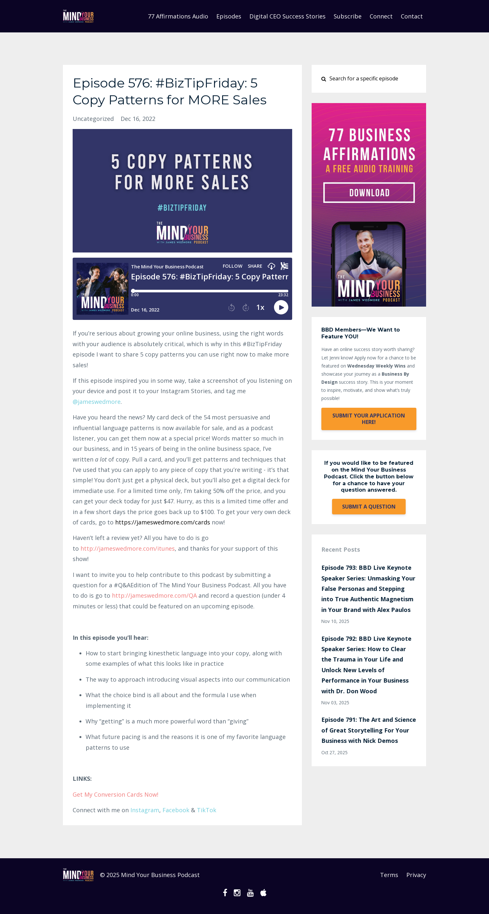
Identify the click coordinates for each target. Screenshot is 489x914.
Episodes (228, 16)
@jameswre (97, 401)
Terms (389, 875)
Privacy (416, 875)
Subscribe (348, 16)
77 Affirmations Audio (178, 16)
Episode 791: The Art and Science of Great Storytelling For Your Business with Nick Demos (368, 730)
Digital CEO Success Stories (287, 16)
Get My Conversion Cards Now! (115, 794)
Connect (381, 16)
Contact (412, 16)
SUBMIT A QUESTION (369, 506)
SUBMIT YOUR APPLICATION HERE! (368, 419)
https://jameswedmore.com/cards (162, 522)
